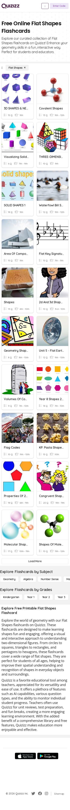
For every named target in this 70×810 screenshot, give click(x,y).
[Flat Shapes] (17, 68)
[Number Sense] (50, 579)
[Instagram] (46, 794)
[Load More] (35, 561)
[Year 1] (30, 597)
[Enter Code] (59, 6)
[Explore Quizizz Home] (10, 6)
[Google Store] (47, 756)
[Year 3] (62, 597)
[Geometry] (9, 579)
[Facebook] (40, 794)
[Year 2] (46, 597)
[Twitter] (33, 794)
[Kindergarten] (11, 597)
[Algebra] (28, 579)
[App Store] (25, 756)
